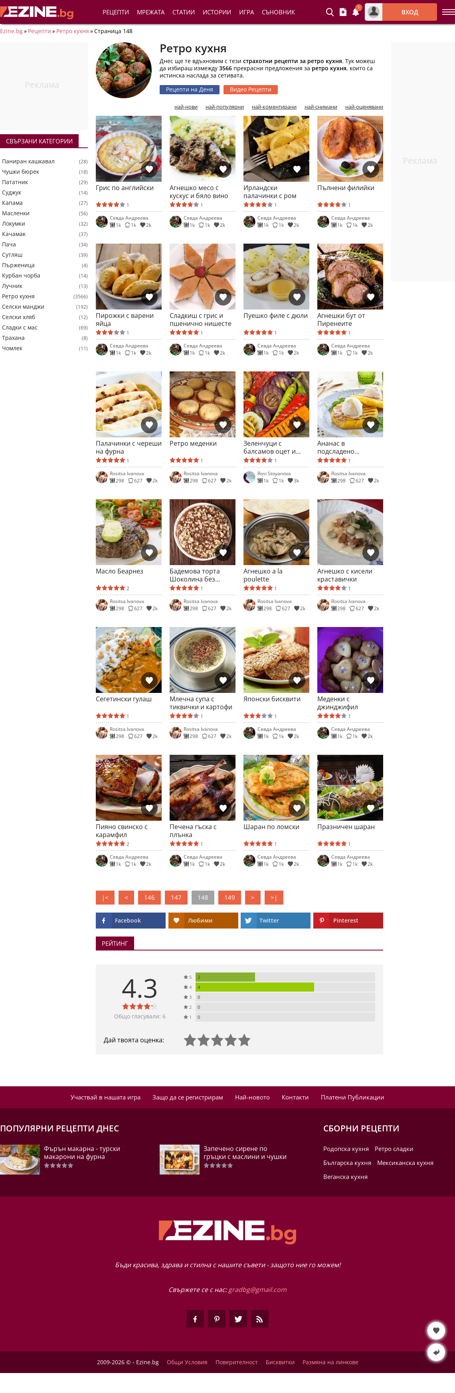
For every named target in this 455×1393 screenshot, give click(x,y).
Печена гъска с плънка (193, 831)
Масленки (16, 213)
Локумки (13, 223)
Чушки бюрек (20, 172)
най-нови (186, 106)
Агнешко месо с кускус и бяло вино (199, 192)
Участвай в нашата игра (105, 1097)
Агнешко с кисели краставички (344, 575)
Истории (217, 12)
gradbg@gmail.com (257, 1289)
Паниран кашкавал (28, 161)
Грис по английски (125, 188)
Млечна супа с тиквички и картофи (201, 703)
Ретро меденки (193, 443)
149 (229, 897)
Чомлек (12, 348)
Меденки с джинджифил (337, 703)
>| (274, 897)
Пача (9, 244)
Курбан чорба (21, 275)
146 (149, 897)
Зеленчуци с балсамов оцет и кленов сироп (269, 447)
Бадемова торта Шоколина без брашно (195, 575)
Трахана (13, 338)
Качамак (14, 234)
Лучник (12, 286)
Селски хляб (18, 317)
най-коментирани (274, 106)
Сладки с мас (20, 327)
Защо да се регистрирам (187, 1097)
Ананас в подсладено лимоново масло (343, 447)
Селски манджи (23, 307)
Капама (12, 203)
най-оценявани (364, 106)
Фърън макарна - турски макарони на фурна (82, 1153)
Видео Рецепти (250, 89)
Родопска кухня (346, 1149)
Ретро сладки (394, 1149)
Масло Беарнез (119, 571)
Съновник (278, 12)
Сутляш (12, 255)
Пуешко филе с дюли (275, 316)
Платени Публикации (352, 1097)
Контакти (295, 1097)
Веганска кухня (345, 1177)
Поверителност (237, 1362)
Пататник (15, 182)
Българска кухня (347, 1163)
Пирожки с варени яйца (125, 319)
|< (105, 897)
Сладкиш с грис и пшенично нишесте (200, 319)
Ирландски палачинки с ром (270, 192)
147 (176, 897)
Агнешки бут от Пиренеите (341, 319)
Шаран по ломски (271, 827)
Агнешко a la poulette (263, 575)
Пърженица (18, 265)
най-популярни (225, 106)
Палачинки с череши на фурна (129, 447)
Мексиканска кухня (405, 1163)
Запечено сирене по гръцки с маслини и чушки (245, 1153)
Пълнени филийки (345, 188)
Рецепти (116, 12)
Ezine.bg (11, 31)
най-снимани (321, 106)
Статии (183, 12)
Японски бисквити (272, 699)
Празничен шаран (346, 827)
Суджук (11, 192)
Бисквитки (280, 1362)
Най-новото (252, 1097)
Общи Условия (187, 1362)
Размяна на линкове (330, 1362)
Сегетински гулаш (124, 699)
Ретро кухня (72, 31)
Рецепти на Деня (189, 89)
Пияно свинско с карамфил (122, 831)
